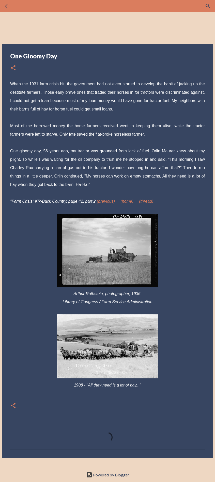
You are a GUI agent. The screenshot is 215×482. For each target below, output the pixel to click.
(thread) (146, 201)
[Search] (21, 6)
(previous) (106, 201)
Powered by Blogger (107, 474)
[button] (13, 68)
